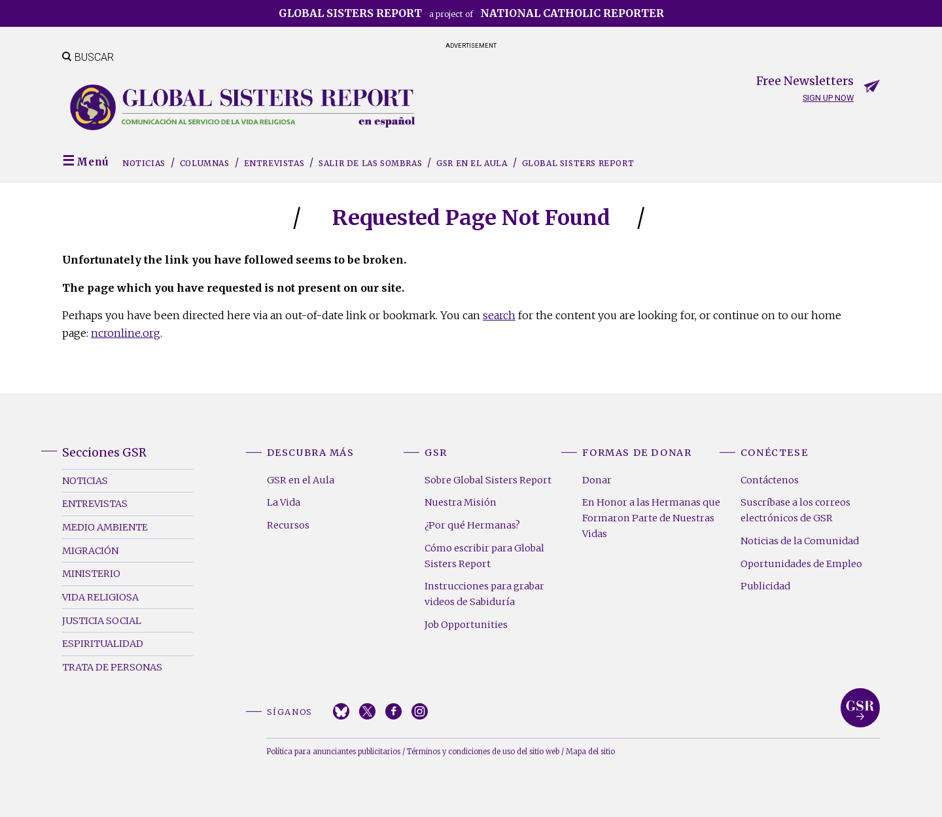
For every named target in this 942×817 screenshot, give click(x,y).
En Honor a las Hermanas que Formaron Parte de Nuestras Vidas (651, 518)
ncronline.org (125, 332)
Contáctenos (770, 480)
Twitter (367, 711)
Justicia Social (101, 621)
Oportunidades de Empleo (801, 564)
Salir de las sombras (370, 163)
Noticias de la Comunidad (800, 541)
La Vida (283, 502)
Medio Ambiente (105, 527)
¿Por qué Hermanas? (472, 525)
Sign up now (828, 98)
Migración (90, 551)
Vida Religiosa (100, 597)
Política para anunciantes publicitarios (333, 751)
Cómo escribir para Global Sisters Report (484, 556)
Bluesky (341, 711)
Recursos (288, 525)
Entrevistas (274, 163)
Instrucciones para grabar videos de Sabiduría (484, 594)
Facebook (393, 711)
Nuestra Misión (461, 502)
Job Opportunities (466, 625)
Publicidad (765, 586)
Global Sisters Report (578, 163)
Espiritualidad (102, 644)
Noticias (144, 163)
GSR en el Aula (471, 163)
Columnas (205, 163)
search (499, 315)
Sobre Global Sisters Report (488, 480)
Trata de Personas (112, 667)
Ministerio (91, 574)
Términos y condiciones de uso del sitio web (483, 751)
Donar (597, 480)
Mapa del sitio (590, 751)
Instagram (419, 711)
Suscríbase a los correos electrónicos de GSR (795, 510)
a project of (471, 13)
